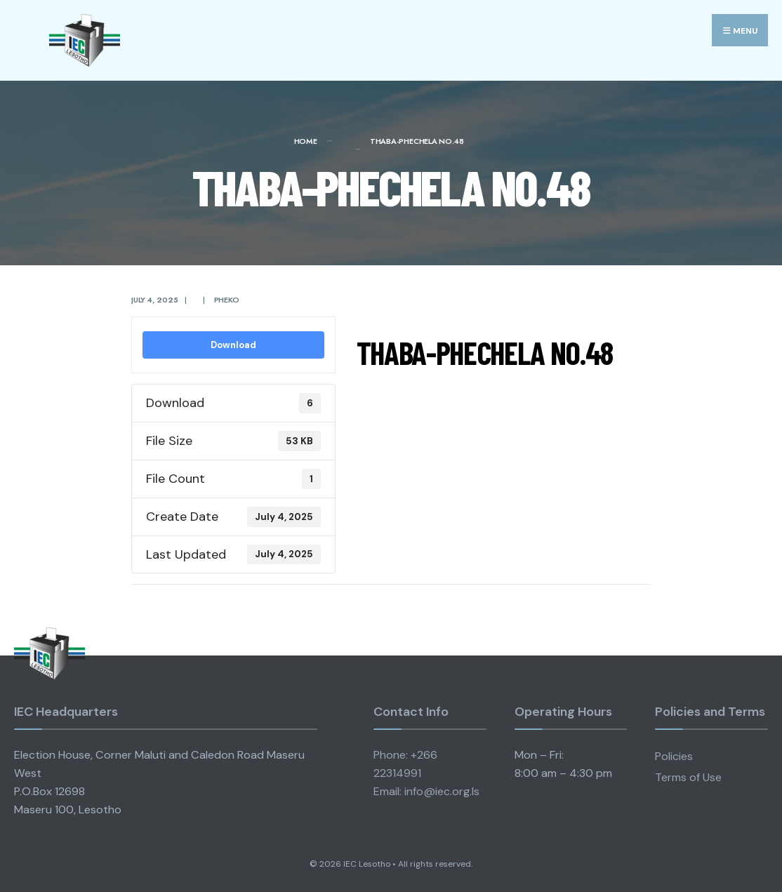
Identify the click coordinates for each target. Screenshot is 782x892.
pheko (226, 299)
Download (233, 345)
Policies (674, 756)
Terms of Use (688, 777)
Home (305, 141)
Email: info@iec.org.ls (426, 791)
